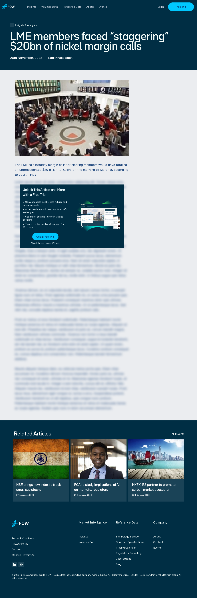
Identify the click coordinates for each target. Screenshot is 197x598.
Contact (158, 542)
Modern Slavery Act (24, 555)
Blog (118, 564)
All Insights (177, 433)
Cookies (16, 549)
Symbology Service (127, 536)
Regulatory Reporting (128, 553)
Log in (57, 243)
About (90, 6)
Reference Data (72, 6)
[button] (45, 239)
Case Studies (123, 558)
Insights (83, 536)
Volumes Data (87, 542)
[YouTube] (21, 564)
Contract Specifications (130, 542)
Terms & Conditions (23, 538)
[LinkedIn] (14, 564)
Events (157, 547)
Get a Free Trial (45, 236)
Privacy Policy (20, 543)
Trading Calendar (126, 547)
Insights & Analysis (23, 25)
